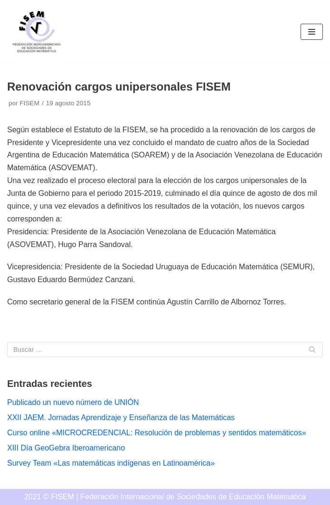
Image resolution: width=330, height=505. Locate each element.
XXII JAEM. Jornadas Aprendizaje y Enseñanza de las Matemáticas (121, 417)
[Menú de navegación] (312, 32)
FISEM (29, 103)
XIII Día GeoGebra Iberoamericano (66, 448)
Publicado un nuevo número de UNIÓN (73, 402)
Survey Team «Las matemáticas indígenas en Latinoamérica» (111, 463)
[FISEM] (35, 31)
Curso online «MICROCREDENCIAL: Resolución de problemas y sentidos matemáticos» (156, 433)
